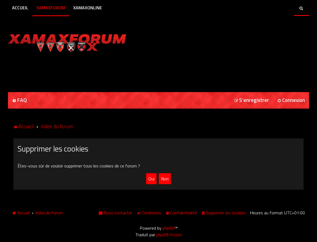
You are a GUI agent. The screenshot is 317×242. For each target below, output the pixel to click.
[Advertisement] (72, 70)
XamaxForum (50, 7)
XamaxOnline (87, 7)
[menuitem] (19, 100)
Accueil (20, 7)
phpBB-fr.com (169, 234)
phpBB (169, 228)
